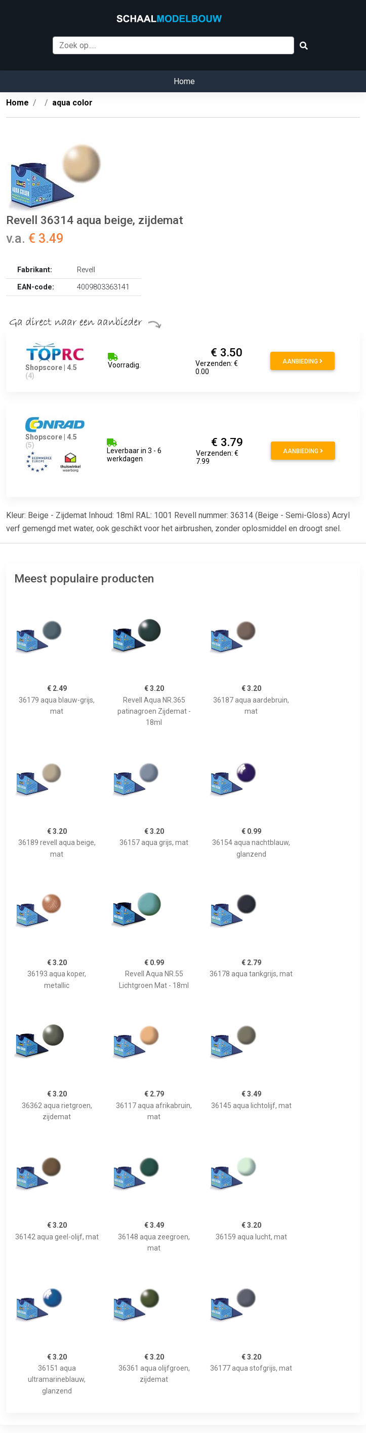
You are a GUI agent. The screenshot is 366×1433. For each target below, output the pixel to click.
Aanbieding (302, 361)
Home (184, 81)
